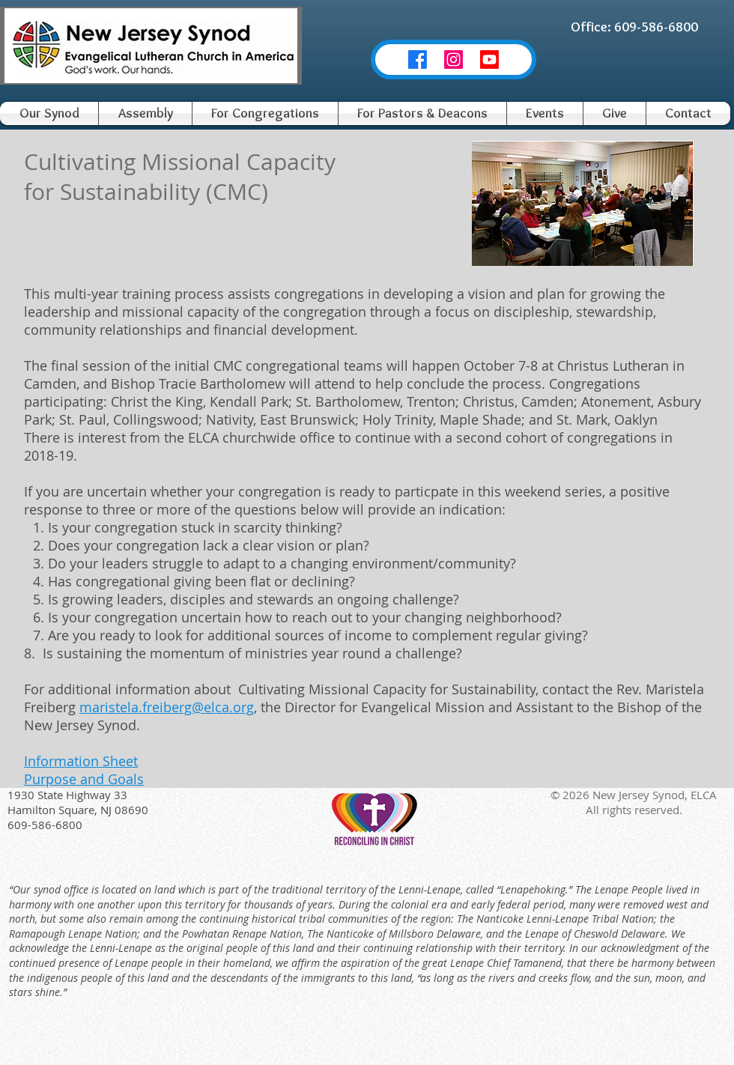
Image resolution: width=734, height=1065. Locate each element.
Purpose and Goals (84, 779)
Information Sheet (81, 761)
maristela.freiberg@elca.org (166, 707)
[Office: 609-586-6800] (634, 27)
